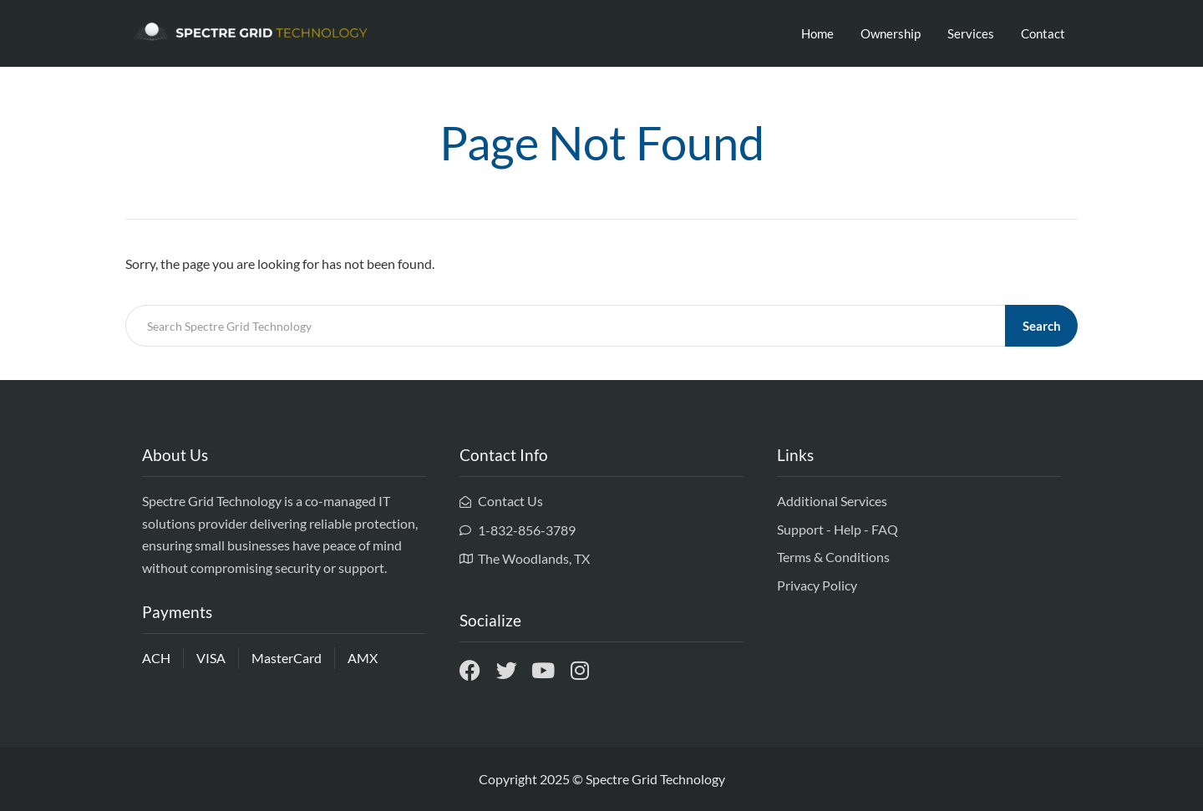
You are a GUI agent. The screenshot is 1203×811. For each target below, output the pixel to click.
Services (970, 33)
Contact (1043, 33)
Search (1042, 325)
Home (817, 33)
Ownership (890, 33)
